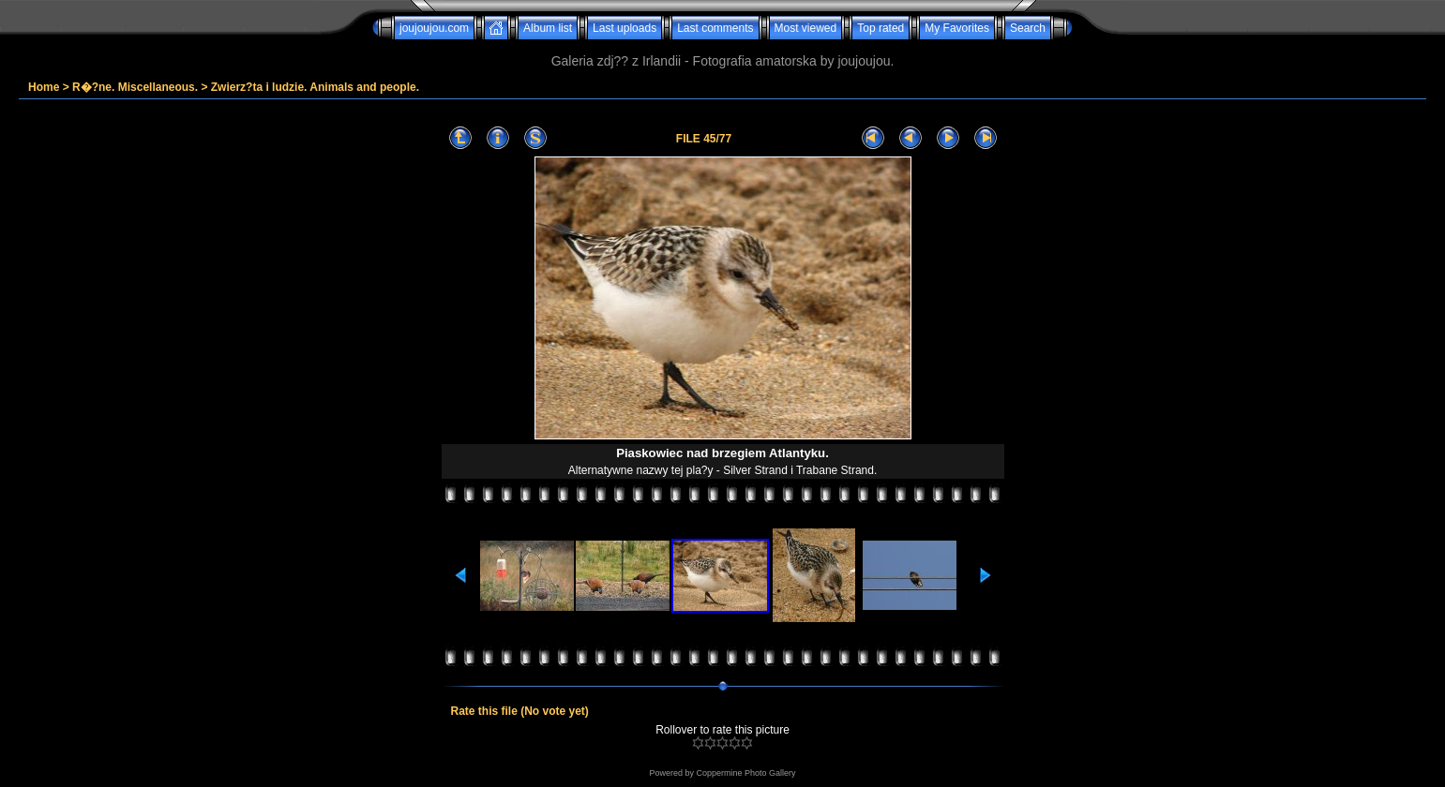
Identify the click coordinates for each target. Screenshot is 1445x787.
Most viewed (806, 28)
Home (43, 87)
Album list (547, 28)
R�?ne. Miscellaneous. (135, 87)
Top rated (880, 28)
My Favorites (957, 28)
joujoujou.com (434, 28)
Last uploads (624, 28)
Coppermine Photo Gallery (745, 773)
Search (1028, 28)
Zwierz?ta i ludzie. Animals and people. (315, 87)
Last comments (715, 28)
